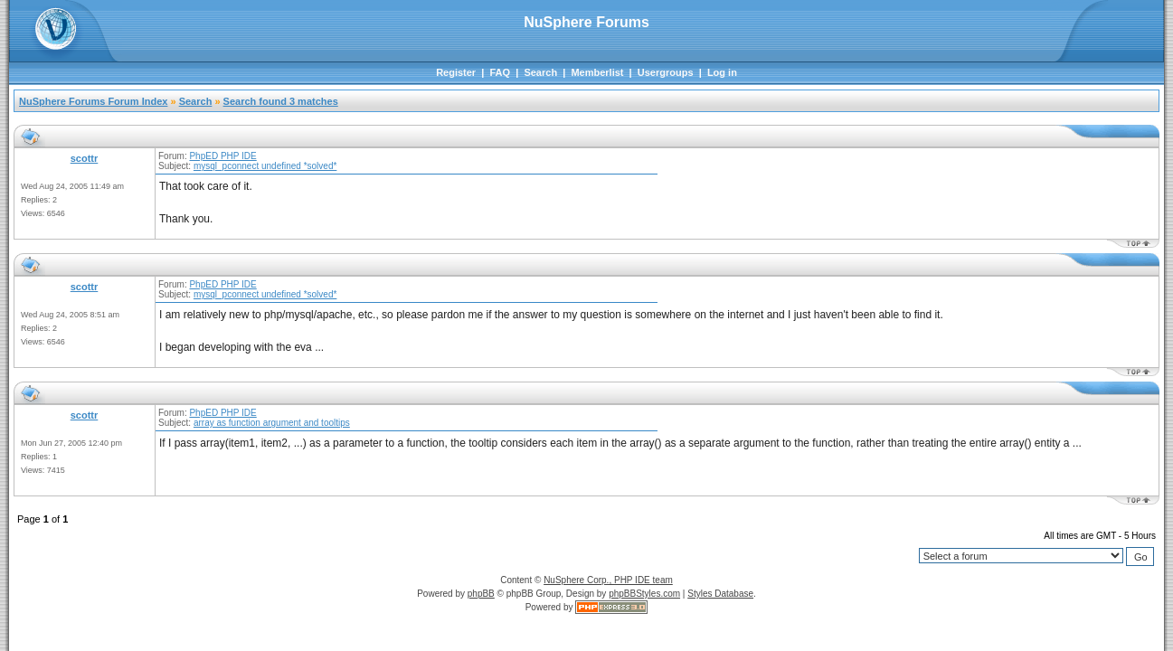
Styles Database (720, 594)
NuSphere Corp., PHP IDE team (608, 580)
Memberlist (597, 72)
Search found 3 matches (280, 101)
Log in (722, 72)
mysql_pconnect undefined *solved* (265, 166)
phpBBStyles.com (644, 594)
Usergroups (666, 72)
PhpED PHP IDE (222, 156)
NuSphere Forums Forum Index (93, 101)
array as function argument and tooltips (272, 423)
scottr (85, 158)
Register (456, 72)
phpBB (481, 594)
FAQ (499, 72)
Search (540, 72)
